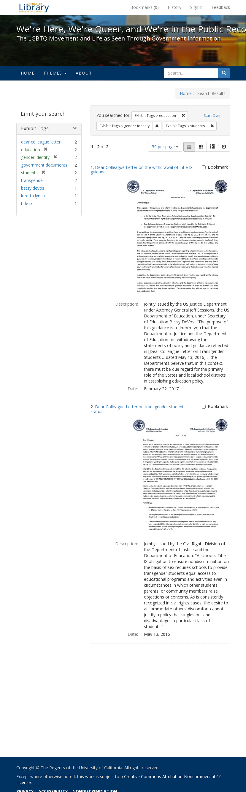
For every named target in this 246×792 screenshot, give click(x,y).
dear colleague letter (41, 142)
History (174, 7)
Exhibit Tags (35, 128)
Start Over (212, 115)
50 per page (165, 146)
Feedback (221, 7)
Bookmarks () (144, 7)
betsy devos (32, 188)
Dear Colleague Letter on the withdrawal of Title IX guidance (142, 169)
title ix (26, 203)
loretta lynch (33, 196)
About (84, 73)
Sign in (196, 7)
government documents (44, 165)
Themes (54, 73)
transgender (32, 180)
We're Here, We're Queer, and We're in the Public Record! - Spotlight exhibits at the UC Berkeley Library (34, 7)
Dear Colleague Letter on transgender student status (137, 409)
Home (28, 73)
